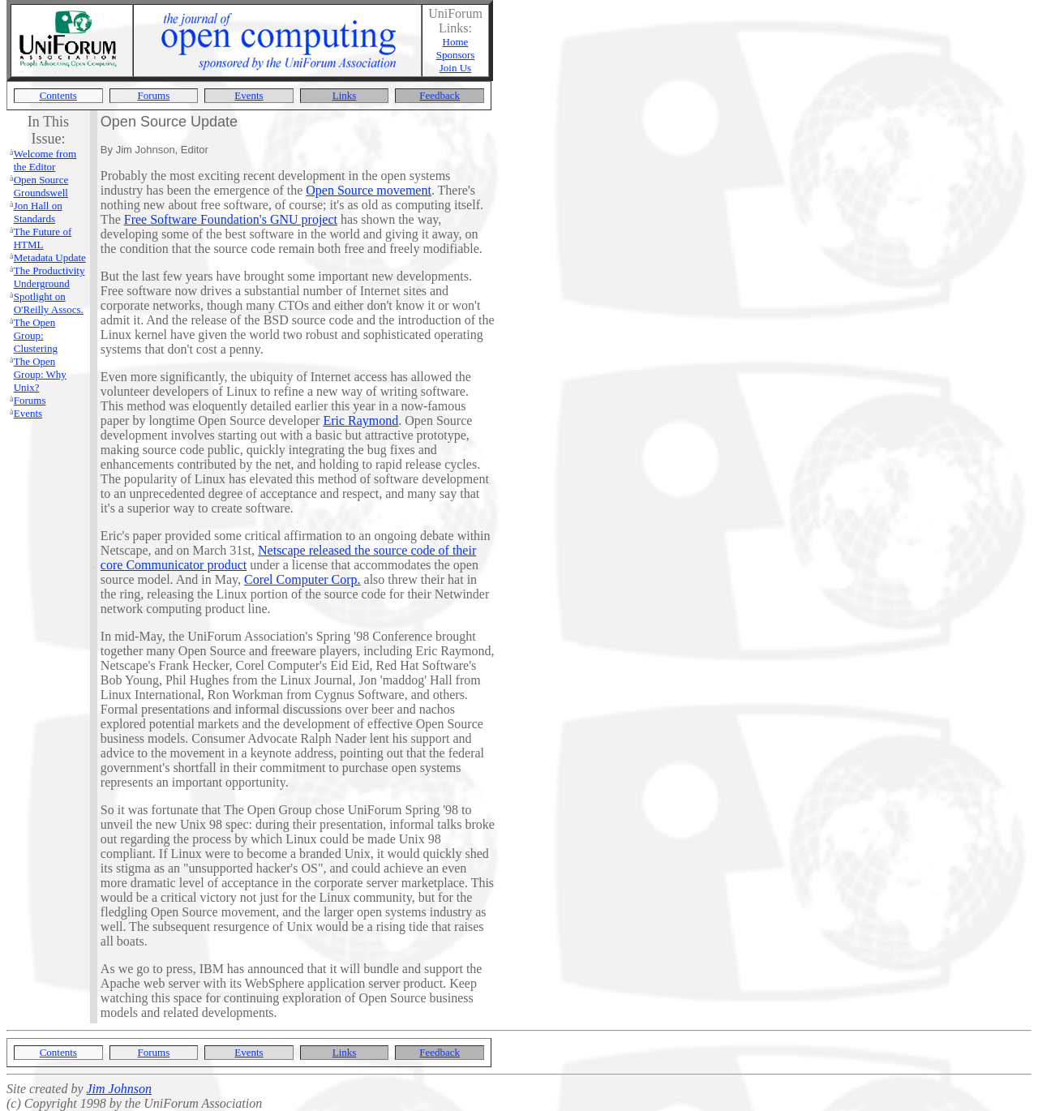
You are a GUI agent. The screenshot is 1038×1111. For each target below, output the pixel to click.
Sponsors (455, 55)
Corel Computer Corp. (302, 579)
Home (456, 42)
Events (248, 95)
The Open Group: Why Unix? (40, 374)
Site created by (46, 1089)
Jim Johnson (118, 1089)
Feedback (439, 95)
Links (344, 95)
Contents (58, 95)
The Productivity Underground (49, 277)
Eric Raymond (360, 420)
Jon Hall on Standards (38, 212)
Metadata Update (50, 257)
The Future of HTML (42, 238)
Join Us (455, 68)
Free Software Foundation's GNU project (230, 219)
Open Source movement (368, 190)
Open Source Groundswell (41, 186)
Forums (154, 95)
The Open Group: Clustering (36, 335)
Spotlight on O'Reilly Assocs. (49, 302)
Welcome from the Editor (45, 160)
